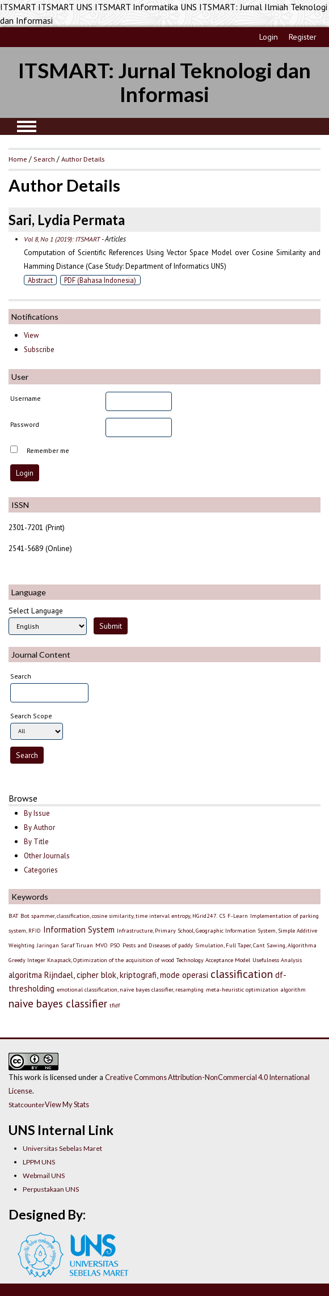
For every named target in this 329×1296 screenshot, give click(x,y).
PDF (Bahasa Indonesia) (100, 280)
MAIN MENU (26, 126)
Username (25, 398)
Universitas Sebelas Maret (62, 1148)
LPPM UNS (39, 1162)
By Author (39, 827)
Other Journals (47, 856)
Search (44, 158)
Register (303, 37)
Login (268, 37)
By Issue (37, 813)
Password (24, 424)
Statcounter (27, 1104)
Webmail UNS (44, 1175)
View (31, 335)
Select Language (36, 610)
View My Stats (67, 1104)
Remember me (48, 450)
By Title (36, 841)
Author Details (82, 158)
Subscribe (39, 349)
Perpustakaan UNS (51, 1189)
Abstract (40, 280)
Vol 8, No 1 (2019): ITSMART (62, 239)
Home (18, 158)
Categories (41, 870)
